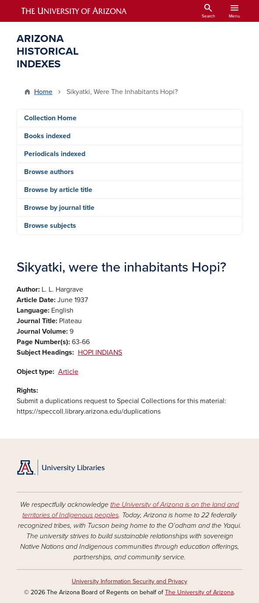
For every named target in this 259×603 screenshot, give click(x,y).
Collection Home (50, 118)
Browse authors (49, 171)
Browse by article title (58, 189)
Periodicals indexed (54, 154)
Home (43, 91)
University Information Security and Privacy (129, 581)
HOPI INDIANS (100, 352)
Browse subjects (50, 225)
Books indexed (47, 136)
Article (68, 371)
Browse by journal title (59, 207)
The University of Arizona (199, 592)
